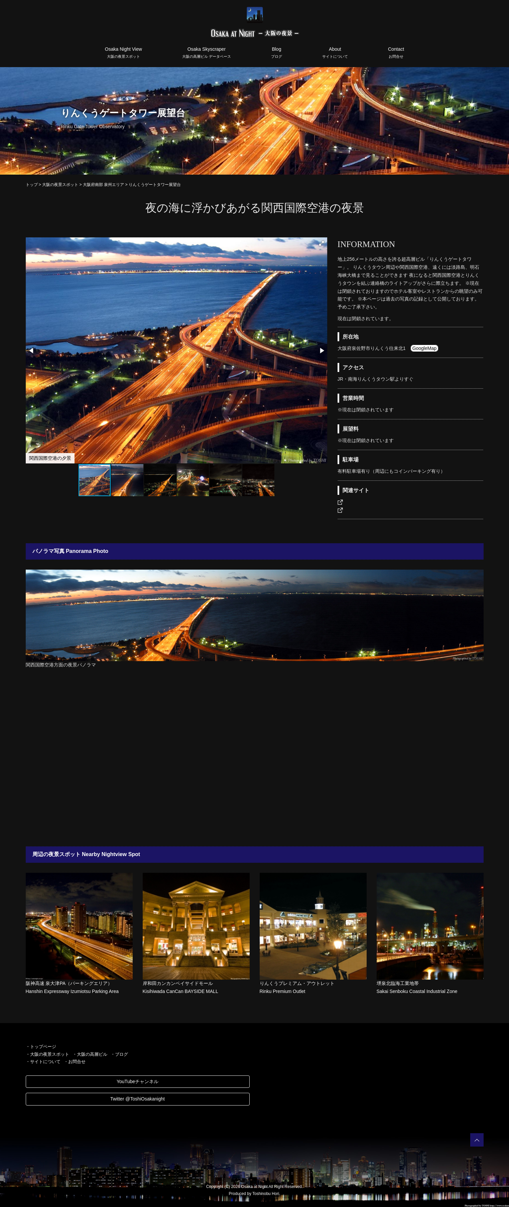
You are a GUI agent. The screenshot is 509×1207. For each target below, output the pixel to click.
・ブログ (119, 1054)
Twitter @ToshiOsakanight (137, 1098)
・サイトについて (43, 1061)
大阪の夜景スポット (60, 184)
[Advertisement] (254, 759)
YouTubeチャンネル (137, 1081)
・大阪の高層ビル (90, 1054)
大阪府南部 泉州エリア (103, 184)
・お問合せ (75, 1061)
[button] (321, 243)
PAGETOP (477, 1140)
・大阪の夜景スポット (47, 1054)
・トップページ (41, 1046)
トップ (32, 184)
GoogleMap (424, 348)
